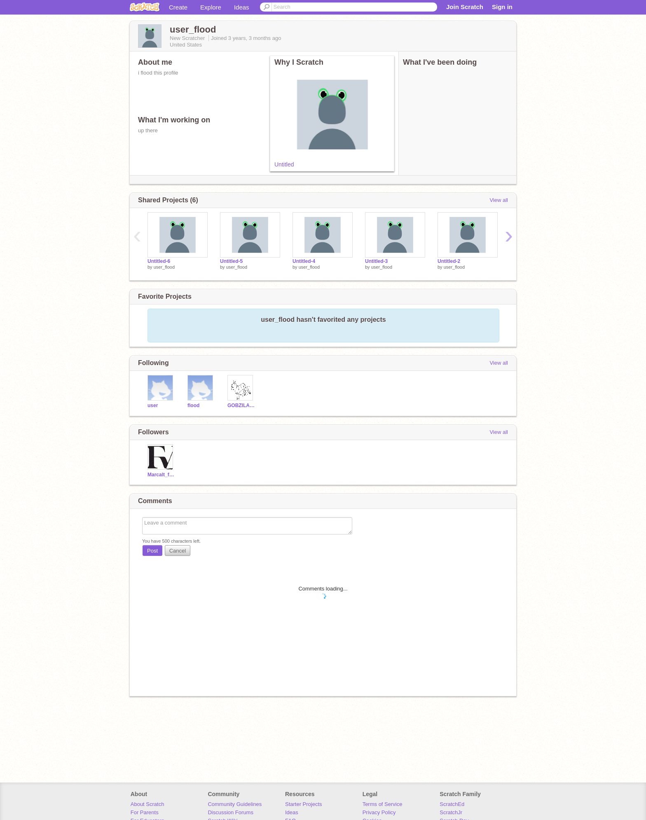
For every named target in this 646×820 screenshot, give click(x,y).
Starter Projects (303, 804)
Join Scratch (464, 6)
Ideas (241, 7)
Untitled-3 (376, 261)
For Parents (145, 812)
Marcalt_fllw (161, 475)
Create (178, 7)
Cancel (177, 551)
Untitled (284, 164)
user (152, 405)
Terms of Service (383, 804)
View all (498, 200)
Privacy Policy (379, 812)
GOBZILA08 (241, 405)
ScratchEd (452, 804)
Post (152, 551)
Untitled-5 (231, 261)
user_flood (164, 267)
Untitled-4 (304, 261)
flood (193, 405)
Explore (210, 7)
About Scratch (147, 804)
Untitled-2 (449, 261)
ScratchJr (451, 812)
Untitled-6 (158, 261)
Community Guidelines (235, 804)
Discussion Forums (230, 812)
